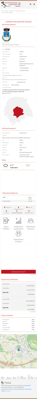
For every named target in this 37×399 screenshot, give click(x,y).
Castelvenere (5, 329)
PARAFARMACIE (18, 209)
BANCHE (29, 207)
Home (2, 10)
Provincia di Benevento (20, 10)
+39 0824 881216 (24, 70)
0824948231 (7, 93)
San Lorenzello (6, 327)
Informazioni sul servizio (7, 389)
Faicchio (4, 325)
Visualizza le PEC (21, 82)
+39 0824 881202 (24, 68)
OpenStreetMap (29, 367)
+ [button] (2, 336)
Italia (6, 10)
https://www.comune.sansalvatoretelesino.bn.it (14, 79)
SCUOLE (6, 212)
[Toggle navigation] (30, 4)
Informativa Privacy (19, 389)
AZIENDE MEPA (29, 212)
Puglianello (5, 323)
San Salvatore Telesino (7, 12)
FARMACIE (8, 207)
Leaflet (23, 367)
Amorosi (4, 321)
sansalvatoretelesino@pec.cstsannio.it (12, 75)
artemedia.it (27, 385)
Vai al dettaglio (32, 274)
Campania (11, 10)
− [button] (2, 339)
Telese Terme (5, 319)
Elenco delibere (15, 85)
